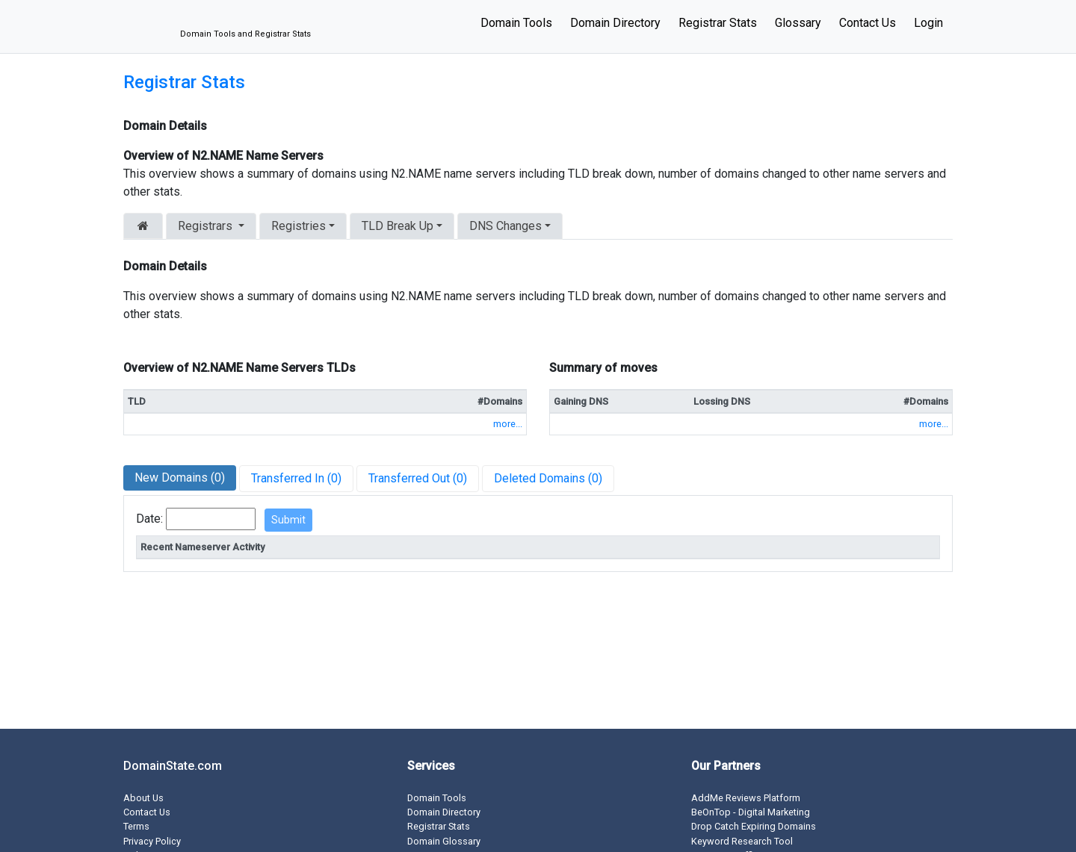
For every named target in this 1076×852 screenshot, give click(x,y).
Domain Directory (615, 23)
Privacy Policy (152, 841)
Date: (149, 518)
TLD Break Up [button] (397, 226)
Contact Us (867, 23)
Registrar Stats (717, 23)
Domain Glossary (443, 841)
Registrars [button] (206, 226)
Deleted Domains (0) (548, 478)
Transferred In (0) (296, 478)
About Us (143, 797)
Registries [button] (298, 226)
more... (507, 423)
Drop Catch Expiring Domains (753, 826)
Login (928, 23)
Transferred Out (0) (417, 478)
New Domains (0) (179, 477)
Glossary (798, 23)
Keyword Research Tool (742, 841)
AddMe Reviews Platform (745, 797)
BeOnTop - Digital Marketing (750, 812)
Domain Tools (516, 23)
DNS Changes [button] (505, 226)
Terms (136, 826)
